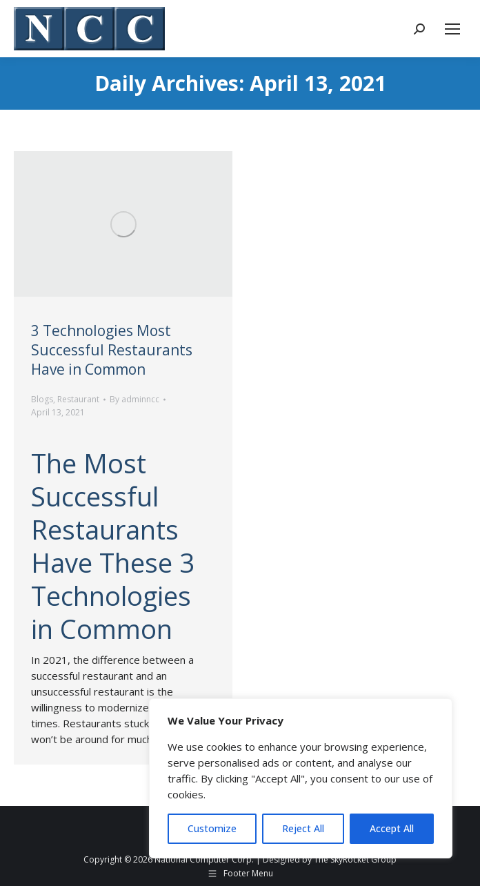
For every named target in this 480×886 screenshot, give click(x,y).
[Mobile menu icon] (452, 29)
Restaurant (78, 399)
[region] (300, 778)
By (134, 399)
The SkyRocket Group (355, 859)
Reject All (303, 828)
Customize (212, 828)
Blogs (42, 399)
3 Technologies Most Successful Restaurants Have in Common (111, 350)
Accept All (392, 828)
